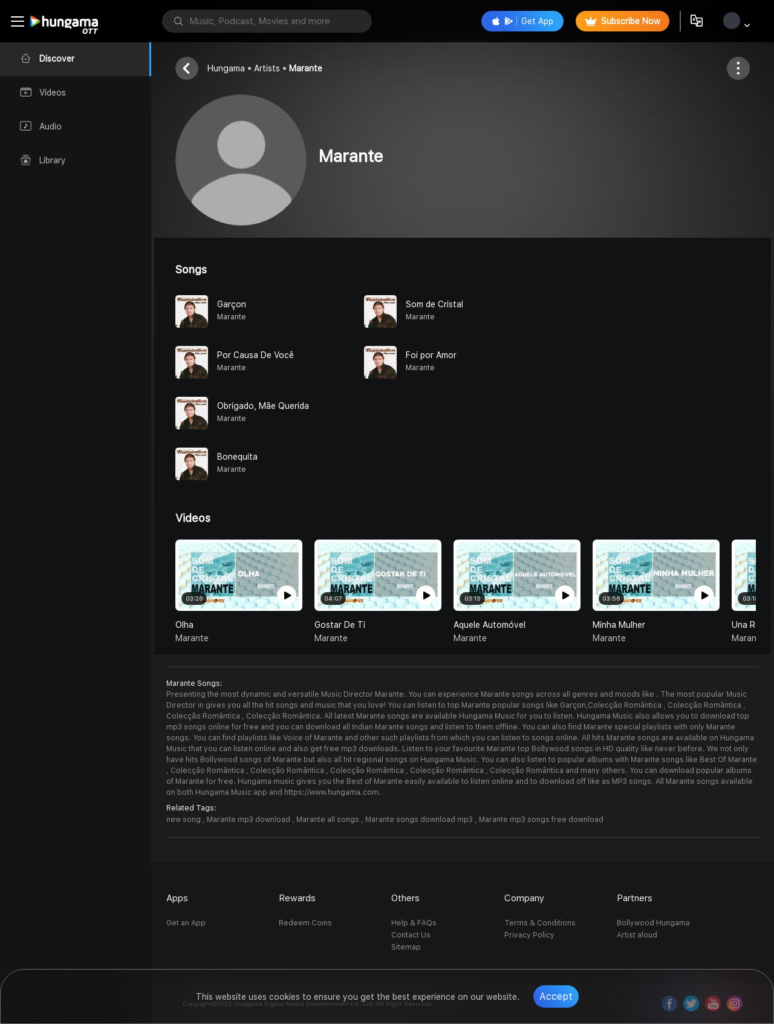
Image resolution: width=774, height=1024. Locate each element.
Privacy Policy (529, 935)
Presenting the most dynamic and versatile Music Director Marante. (286, 694)
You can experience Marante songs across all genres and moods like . (533, 694)
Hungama (226, 68)
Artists (267, 68)
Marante (305, 68)
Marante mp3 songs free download (541, 819)
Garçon (231, 304)
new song (184, 819)
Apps (177, 898)
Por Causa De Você (255, 355)
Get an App (186, 923)
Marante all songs (328, 819)
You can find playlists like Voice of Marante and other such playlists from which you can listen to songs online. (387, 738)
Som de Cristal (434, 304)
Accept (556, 996)
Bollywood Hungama (653, 923)
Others (405, 898)
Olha (184, 625)
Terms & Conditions (540, 923)
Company (524, 898)
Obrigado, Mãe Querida (263, 406)
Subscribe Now (622, 21)
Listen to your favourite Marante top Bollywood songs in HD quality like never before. (553, 749)
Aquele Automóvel (489, 625)
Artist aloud (637, 935)
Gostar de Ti (339, 625)
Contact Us (411, 935)
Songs (191, 269)
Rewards (297, 898)
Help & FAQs (414, 923)
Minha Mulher (619, 625)
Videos (192, 518)
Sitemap (406, 947)
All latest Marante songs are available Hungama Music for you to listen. (449, 716)
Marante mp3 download (249, 819)
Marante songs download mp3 (420, 819)
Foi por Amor (431, 355)
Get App (522, 21)
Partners (634, 898)
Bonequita (237, 456)
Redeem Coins (305, 923)
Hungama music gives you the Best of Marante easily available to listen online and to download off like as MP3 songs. (446, 781)
